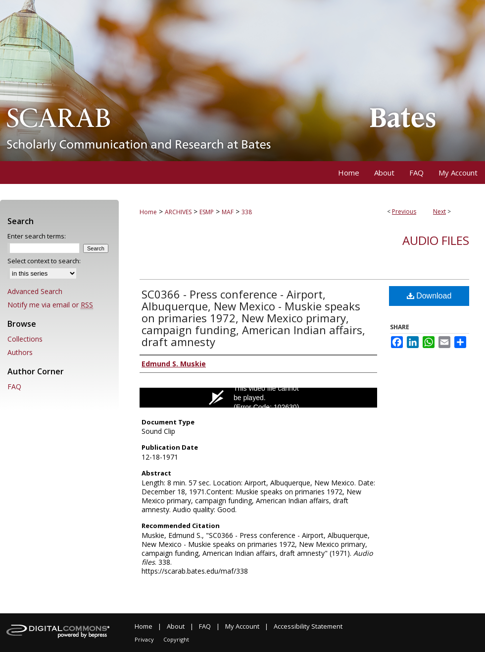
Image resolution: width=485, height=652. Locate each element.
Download (429, 296)
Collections (25, 339)
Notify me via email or (50, 304)
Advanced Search (34, 291)
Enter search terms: (36, 236)
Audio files (435, 240)
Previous (404, 211)
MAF (228, 212)
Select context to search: (44, 260)
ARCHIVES (178, 212)
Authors (20, 352)
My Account (242, 626)
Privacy (144, 639)
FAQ (14, 386)
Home (148, 212)
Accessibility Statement (308, 626)
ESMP (206, 212)
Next (439, 211)
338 (247, 212)
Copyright (176, 639)
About (176, 626)
